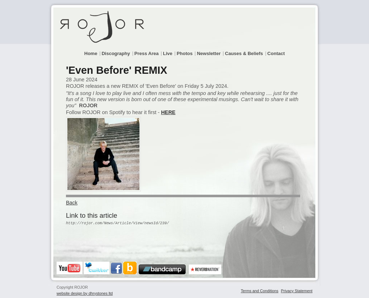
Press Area (146, 53)
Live (167, 53)
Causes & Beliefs (244, 53)
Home (90, 53)
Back (71, 203)
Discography (116, 53)
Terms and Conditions (259, 291)
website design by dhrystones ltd (85, 293)
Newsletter (209, 53)
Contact (276, 53)
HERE (168, 112)
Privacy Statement (296, 291)
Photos (184, 53)
